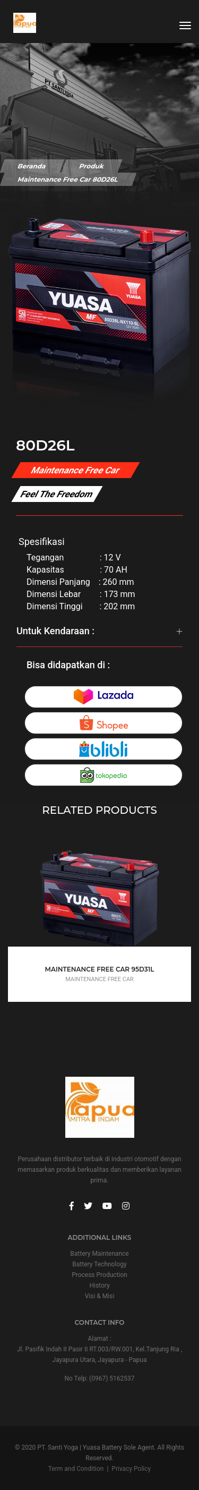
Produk (91, 166)
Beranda (31, 166)
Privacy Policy (131, 1468)
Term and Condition (76, 1468)
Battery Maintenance (99, 1253)
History (99, 1285)
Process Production (99, 1275)
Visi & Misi (100, 1296)
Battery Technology (99, 1264)
